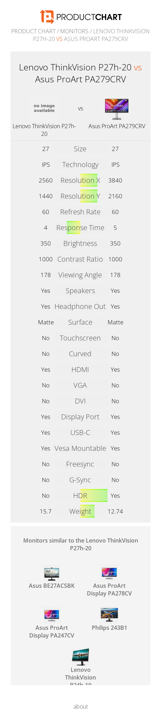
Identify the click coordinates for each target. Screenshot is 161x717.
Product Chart (33, 31)
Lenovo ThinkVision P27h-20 (44, 130)
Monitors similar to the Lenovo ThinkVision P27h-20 (80, 544)
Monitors (74, 31)
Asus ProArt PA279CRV (117, 126)
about (80, 706)
